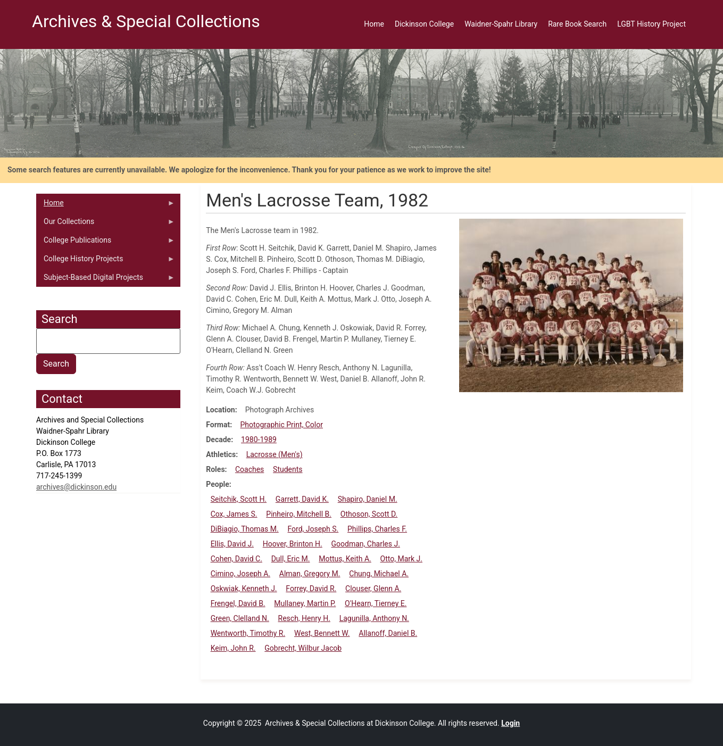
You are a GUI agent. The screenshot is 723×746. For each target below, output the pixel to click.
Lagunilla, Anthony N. (374, 618)
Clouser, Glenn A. (373, 588)
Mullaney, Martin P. (305, 603)
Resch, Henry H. (304, 618)
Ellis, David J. (232, 544)
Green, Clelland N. (240, 618)
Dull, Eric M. (290, 558)
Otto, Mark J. (401, 558)
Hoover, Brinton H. (292, 544)
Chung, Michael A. (379, 573)
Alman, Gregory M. (309, 573)
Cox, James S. (234, 514)
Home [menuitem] (374, 24)
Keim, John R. (233, 648)
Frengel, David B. (238, 603)
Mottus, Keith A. (345, 558)
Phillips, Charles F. (377, 529)
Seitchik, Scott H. (239, 499)
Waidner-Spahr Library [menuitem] (500, 24)
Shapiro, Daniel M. (367, 499)
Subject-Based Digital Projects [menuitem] (105, 280)
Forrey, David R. (311, 588)
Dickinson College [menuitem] (424, 24)
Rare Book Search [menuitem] (577, 24)
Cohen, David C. (236, 558)
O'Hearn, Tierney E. (375, 603)
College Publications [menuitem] (105, 243)
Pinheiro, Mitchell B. (298, 514)
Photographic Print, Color (281, 424)
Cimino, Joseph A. (240, 573)
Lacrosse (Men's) (274, 454)
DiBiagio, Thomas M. (245, 529)
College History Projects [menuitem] (105, 261)
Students (287, 469)
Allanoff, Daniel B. (388, 633)
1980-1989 (259, 439)
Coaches (249, 469)
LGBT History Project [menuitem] (651, 24)
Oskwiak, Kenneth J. (244, 588)
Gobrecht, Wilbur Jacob (303, 648)
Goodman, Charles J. (365, 544)
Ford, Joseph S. (313, 529)
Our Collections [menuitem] (105, 224)
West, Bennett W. (322, 633)
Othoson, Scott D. (369, 514)
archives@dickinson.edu (76, 487)
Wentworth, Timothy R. (248, 633)
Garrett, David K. (302, 499)
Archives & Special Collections (146, 21)
